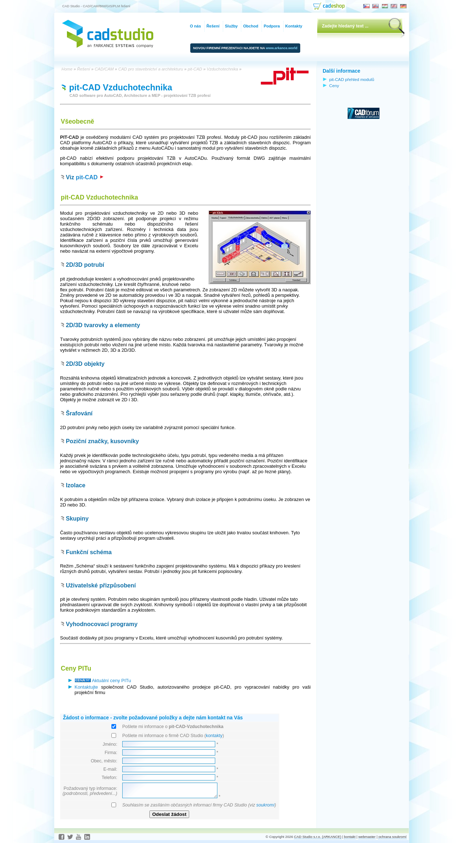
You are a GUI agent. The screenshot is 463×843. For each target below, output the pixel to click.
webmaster (367, 837)
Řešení (213, 26)
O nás (195, 26)
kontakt (349, 837)
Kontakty (293, 26)
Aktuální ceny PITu (103, 680)
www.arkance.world (281, 48)
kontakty (214, 735)
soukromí (265, 805)
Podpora (272, 26)
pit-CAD (90, 177)
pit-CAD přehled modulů (351, 79)
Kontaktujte (86, 687)
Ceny (334, 85)
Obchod (250, 26)
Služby (231, 26)
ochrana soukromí (392, 837)
